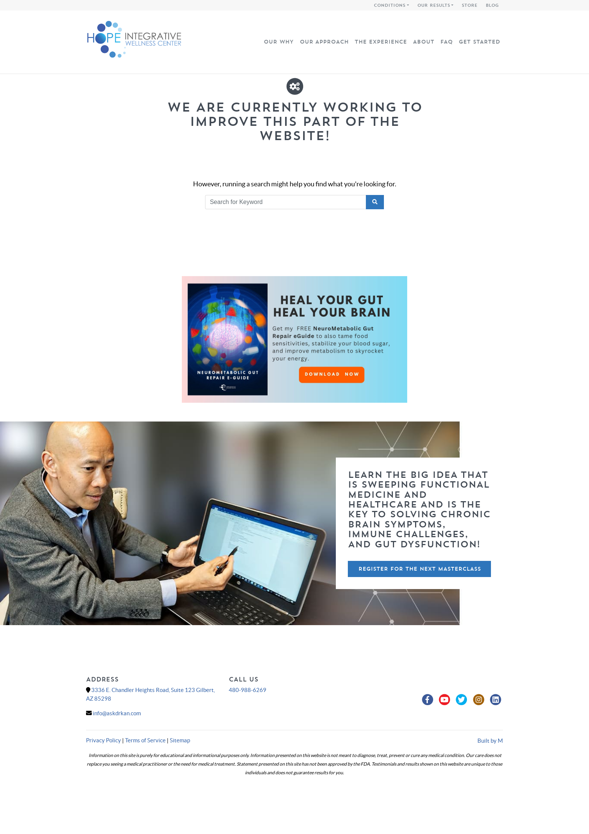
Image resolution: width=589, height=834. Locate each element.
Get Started (479, 41)
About (423, 41)
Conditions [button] (389, 5)
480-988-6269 (247, 690)
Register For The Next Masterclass (419, 568)
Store (469, 5)
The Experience (381, 41)
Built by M (490, 740)
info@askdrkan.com (117, 713)
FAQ (446, 41)
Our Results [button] (433, 5)
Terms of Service (145, 740)
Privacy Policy (103, 740)
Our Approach (324, 41)
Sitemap (180, 740)
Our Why (279, 41)
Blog (492, 5)
